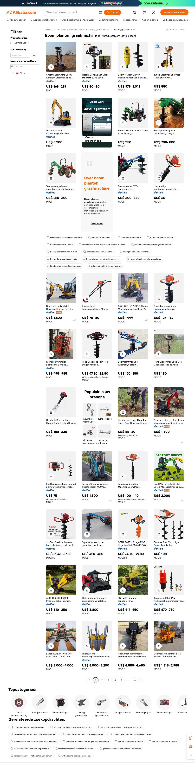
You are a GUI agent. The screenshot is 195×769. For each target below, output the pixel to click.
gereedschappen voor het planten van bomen (120, 727)
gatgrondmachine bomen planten (105, 266)
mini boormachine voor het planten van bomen (34, 741)
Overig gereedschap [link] (124, 29)
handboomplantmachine (160, 237)
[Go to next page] (141, 680)
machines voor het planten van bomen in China (102, 244)
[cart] (144, 13)
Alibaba (48, 29)
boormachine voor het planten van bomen (71, 727)
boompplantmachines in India (62, 251)
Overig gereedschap (99, 29)
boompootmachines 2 (99, 237)
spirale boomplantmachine (129, 741)
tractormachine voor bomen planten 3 (30, 748)
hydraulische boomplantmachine (74, 756)
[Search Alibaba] (71, 12)
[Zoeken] (112, 12)
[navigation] (24, 355)
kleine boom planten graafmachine (64, 237)
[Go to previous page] (89, 680)
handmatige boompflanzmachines (144, 259)
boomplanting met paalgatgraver (27, 727)
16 (135, 680)
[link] (191, 738)
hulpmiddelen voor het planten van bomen (82, 734)
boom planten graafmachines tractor (101, 259)
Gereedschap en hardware (70, 29)
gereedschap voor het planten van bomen (120, 748)
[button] (101, 12)
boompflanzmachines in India (135, 251)
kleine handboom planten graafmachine (151, 244)
